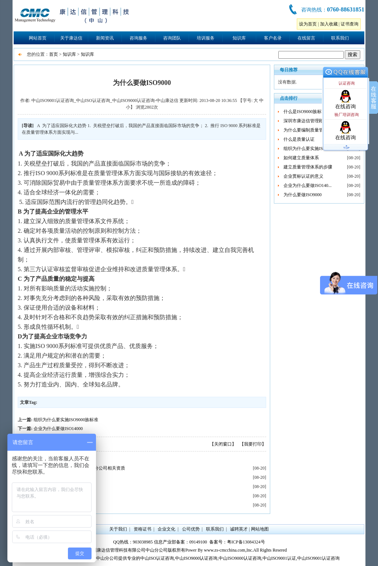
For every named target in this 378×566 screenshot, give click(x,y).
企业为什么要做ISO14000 (58, 428)
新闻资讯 (105, 38)
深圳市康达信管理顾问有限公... (314, 120)
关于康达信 (71, 38)
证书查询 (349, 24)
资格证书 (142, 529)
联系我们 (340, 38)
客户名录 (273, 38)
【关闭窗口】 (223, 444)
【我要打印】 (253, 444)
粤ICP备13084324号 (246, 542)
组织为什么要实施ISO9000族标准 (66, 419)
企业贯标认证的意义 (303, 176)
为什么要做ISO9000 (303, 194)
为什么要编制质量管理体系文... (314, 130)
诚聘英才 (239, 529)
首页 (53, 54)
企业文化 (166, 529)
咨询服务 (138, 38)
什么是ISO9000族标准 (305, 111)
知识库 (239, 38)
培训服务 (205, 38)
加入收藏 (329, 24)
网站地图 (260, 529)
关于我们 (118, 529)
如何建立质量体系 (301, 157)
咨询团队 (172, 38)
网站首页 (38, 38)
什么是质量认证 (299, 139)
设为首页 (308, 24)
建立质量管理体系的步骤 (308, 167)
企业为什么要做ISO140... (307, 185)
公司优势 (191, 529)
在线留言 (306, 38)
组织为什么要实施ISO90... (309, 148)
